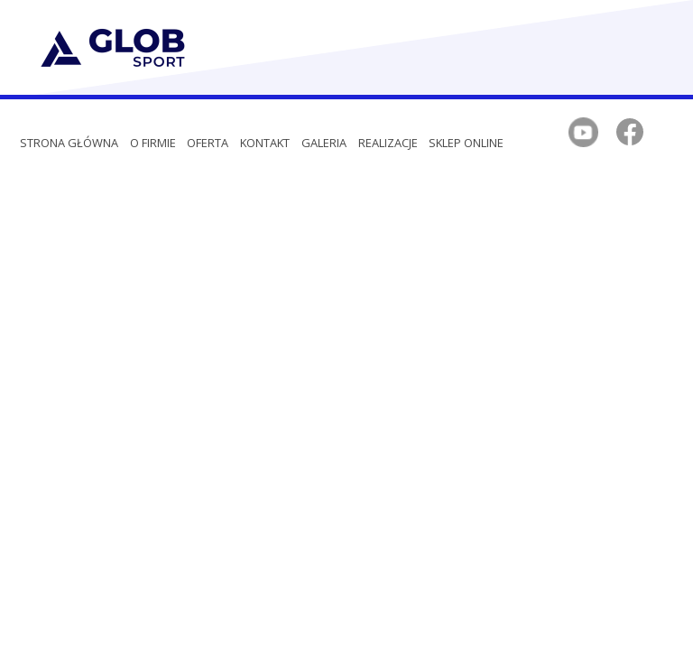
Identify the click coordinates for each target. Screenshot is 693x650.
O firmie (153, 143)
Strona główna (69, 143)
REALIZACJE (388, 143)
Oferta (207, 143)
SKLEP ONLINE (466, 143)
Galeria (323, 143)
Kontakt (265, 143)
